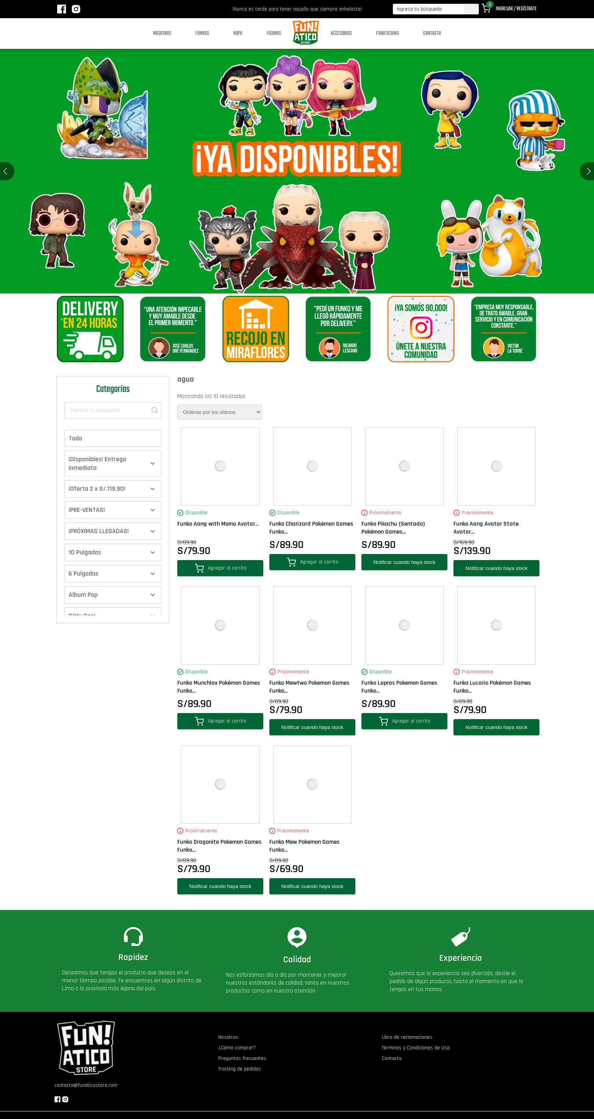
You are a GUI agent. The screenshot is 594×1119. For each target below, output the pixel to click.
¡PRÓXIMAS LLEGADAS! (99, 531)
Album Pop (83, 594)
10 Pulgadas (85, 552)
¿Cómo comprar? (237, 1047)
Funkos (202, 33)
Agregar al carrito (220, 568)
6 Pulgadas (83, 573)
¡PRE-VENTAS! (87, 510)
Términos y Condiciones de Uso (416, 1047)
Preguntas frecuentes (242, 1058)
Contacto (432, 33)
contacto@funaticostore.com (86, 1085)
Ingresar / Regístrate (516, 9)
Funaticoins (387, 33)
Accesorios (341, 33)
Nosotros (162, 33)
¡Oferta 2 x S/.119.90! (97, 488)
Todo (75, 438)
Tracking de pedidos (239, 1069)
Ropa (237, 33)
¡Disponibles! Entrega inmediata (97, 463)
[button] (589, 171)
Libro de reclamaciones (407, 1037)
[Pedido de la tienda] (219, 412)
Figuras (274, 33)
